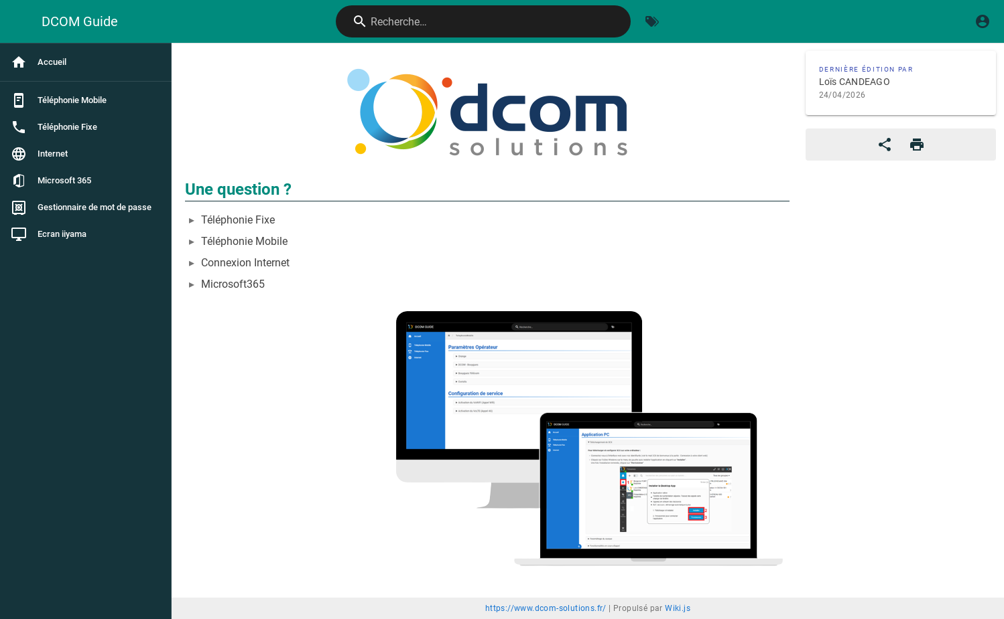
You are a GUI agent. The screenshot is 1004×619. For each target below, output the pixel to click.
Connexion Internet (245, 262)
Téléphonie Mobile (244, 241)
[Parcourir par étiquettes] (652, 21)
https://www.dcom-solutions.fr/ (546, 608)
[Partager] (885, 144)
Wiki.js (677, 608)
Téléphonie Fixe (238, 219)
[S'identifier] (982, 21)
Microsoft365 (233, 284)
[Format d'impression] (917, 144)
